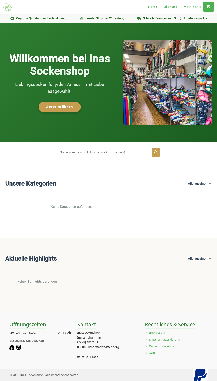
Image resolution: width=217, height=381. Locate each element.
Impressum (157, 332)
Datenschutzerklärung (164, 339)
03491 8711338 (87, 357)
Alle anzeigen (200, 183)
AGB (152, 353)
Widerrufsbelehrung (163, 346)
